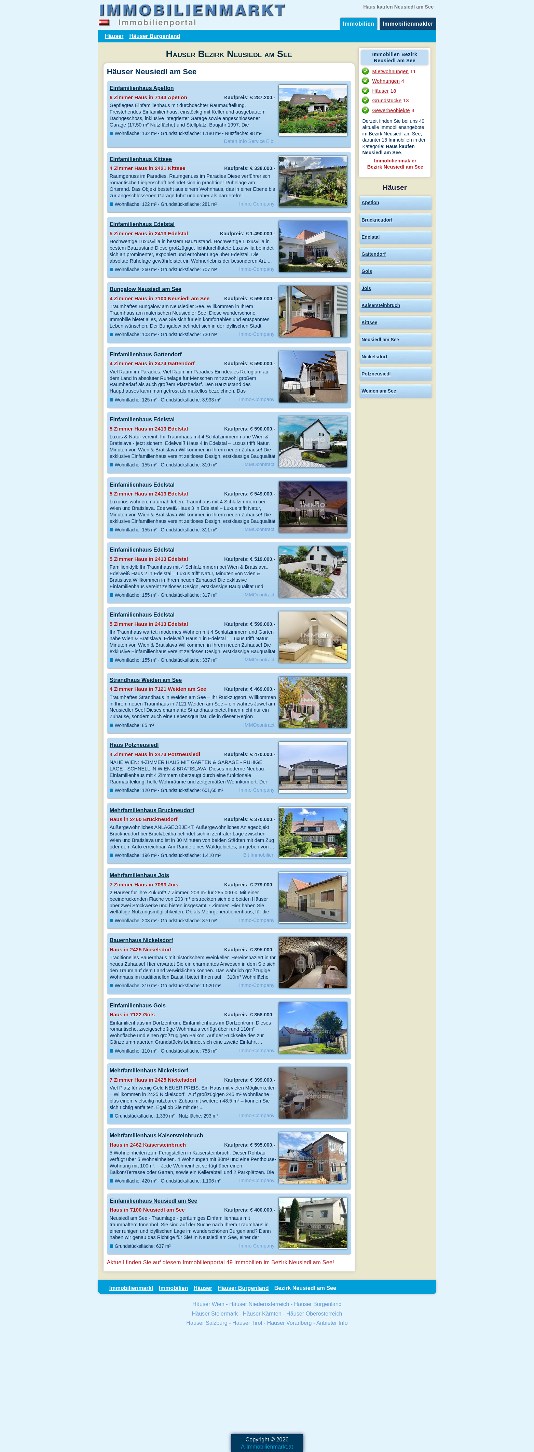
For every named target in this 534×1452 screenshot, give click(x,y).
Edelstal (370, 237)
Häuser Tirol (247, 1323)
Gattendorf (373, 254)
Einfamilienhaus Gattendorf (146, 354)
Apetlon (370, 202)
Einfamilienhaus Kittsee (141, 159)
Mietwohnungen (390, 71)
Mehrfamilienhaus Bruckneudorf (152, 810)
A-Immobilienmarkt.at (267, 1446)
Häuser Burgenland (154, 36)
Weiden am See (378, 391)
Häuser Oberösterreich (314, 1313)
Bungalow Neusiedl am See (145, 289)
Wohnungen (386, 81)
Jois (366, 288)
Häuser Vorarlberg (289, 1323)
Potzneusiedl (376, 374)
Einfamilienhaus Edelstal (142, 224)
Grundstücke (386, 100)
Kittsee (369, 322)
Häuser (114, 36)
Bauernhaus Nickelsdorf (141, 940)
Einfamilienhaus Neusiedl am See (153, 1201)
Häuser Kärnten (262, 1313)
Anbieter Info (332, 1323)
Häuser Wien (208, 1304)
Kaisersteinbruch (380, 305)
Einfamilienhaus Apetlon (142, 88)
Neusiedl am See (380, 339)
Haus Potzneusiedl (134, 745)
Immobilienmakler (408, 24)
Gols (366, 271)
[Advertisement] (267, 1381)
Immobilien (358, 24)
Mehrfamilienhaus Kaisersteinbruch (156, 1135)
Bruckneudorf (376, 220)
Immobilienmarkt (131, 1288)
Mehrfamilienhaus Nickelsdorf (149, 1070)
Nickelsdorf (374, 356)
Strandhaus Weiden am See (146, 680)
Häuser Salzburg (206, 1323)
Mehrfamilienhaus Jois (139, 875)
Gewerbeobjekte (391, 110)
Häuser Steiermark (215, 1313)
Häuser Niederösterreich (259, 1304)
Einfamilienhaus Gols (138, 1005)
